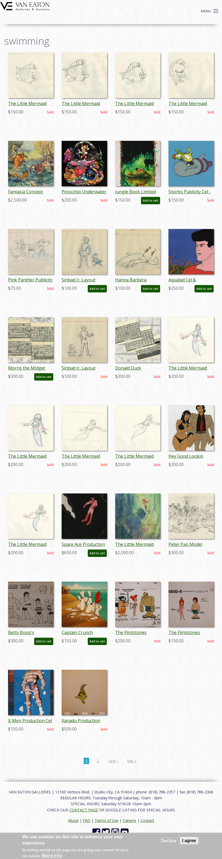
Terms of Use (106, 820)
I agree (189, 840)
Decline (169, 841)
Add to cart (150, 200)
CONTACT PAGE (83, 810)
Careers (129, 820)
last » (131, 760)
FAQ (86, 820)
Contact (147, 820)
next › (113, 760)
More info (52, 855)
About (73, 820)
